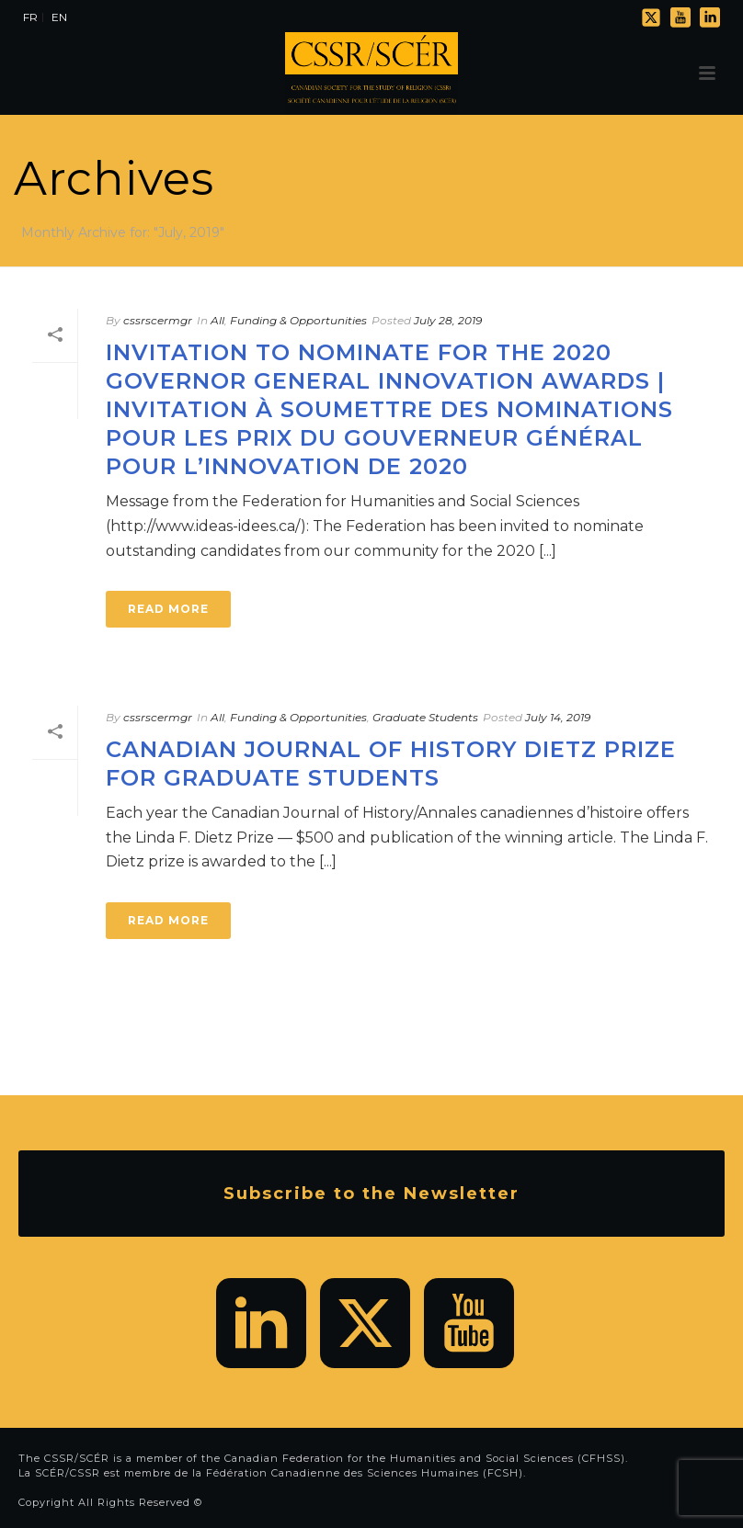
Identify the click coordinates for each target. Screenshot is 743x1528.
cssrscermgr (157, 320)
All (217, 320)
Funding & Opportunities (298, 320)
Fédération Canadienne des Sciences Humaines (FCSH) (364, 1472)
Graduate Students (425, 717)
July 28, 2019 (448, 320)
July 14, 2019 (557, 717)
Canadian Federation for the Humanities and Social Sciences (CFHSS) (424, 1458)
